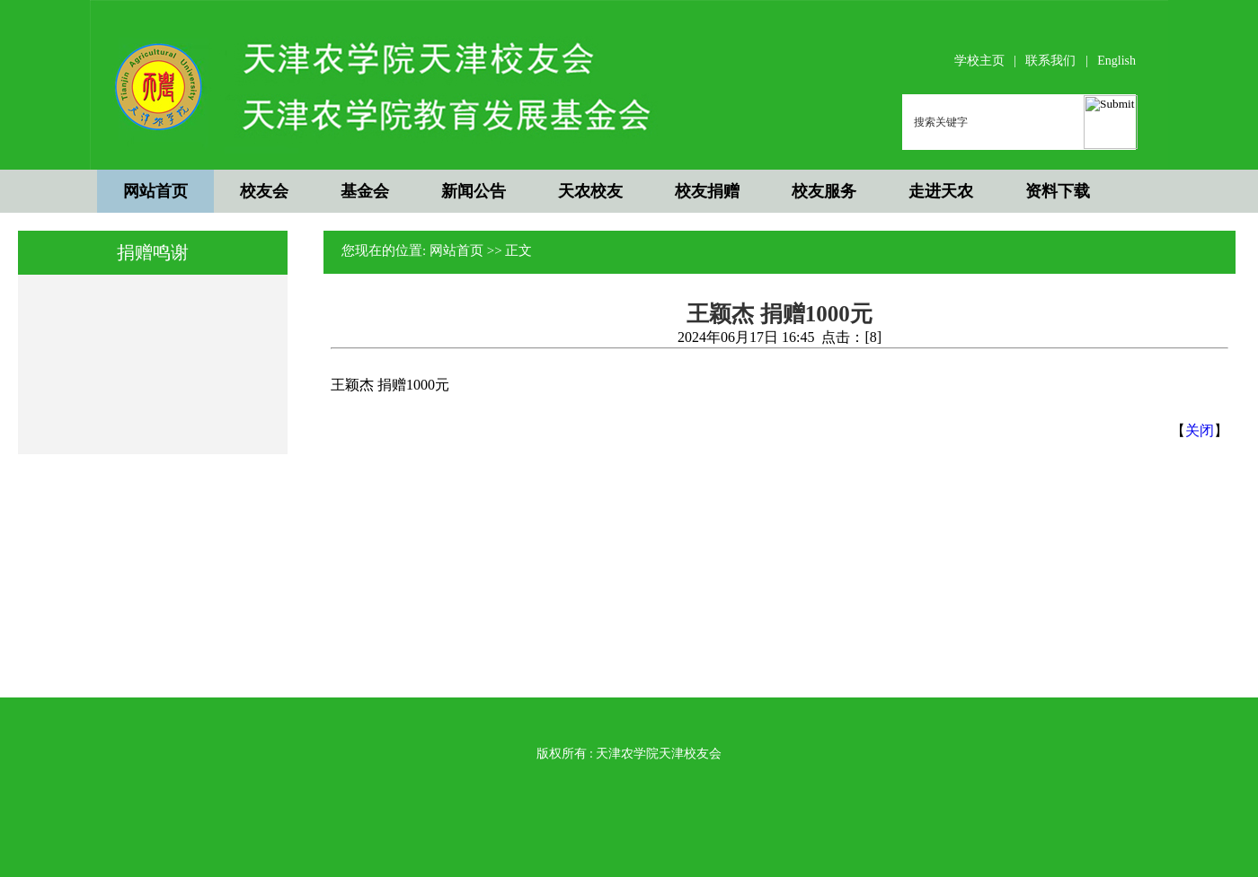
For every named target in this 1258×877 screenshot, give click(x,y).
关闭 (1199, 430)
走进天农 (940, 191)
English (1116, 60)
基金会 (365, 191)
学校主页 (979, 60)
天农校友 (590, 191)
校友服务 (824, 191)
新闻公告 (473, 191)
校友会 (264, 191)
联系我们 (1050, 60)
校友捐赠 (707, 191)
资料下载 (1057, 191)
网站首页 (155, 191)
